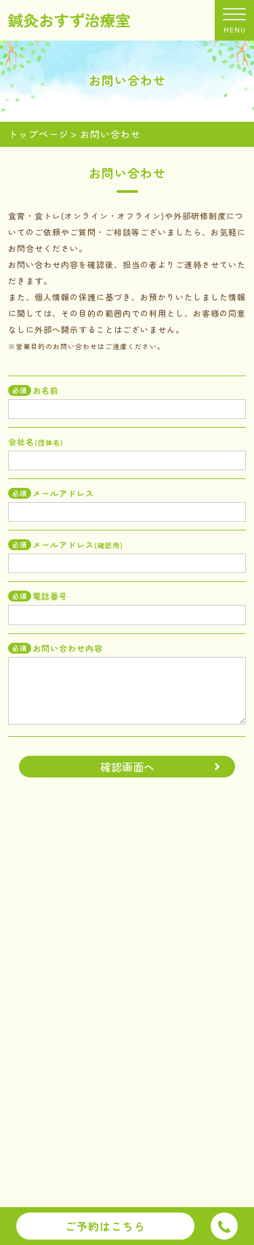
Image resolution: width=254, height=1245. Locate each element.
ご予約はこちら (105, 1226)
